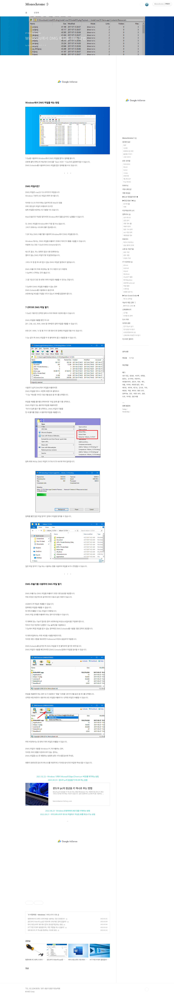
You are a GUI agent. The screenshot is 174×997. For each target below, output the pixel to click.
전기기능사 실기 (128, 326)
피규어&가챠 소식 (128, 210)
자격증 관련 (126, 323)
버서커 (137, 376)
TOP (147, 989)
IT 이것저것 (32, 914)
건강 (130, 393)
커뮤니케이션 (126, 189)
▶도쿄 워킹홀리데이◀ (130, 197)
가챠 (145, 387)
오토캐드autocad (128, 283)
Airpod (125, 271)
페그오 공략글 (127, 299)
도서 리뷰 (125, 319)
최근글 (124, 358)
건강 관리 (126, 220)
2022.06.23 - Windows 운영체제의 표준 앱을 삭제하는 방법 (67, 811)
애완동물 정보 (127, 235)
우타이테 (126, 176)
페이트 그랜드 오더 (138, 390)
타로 (138, 382)
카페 (124, 207)
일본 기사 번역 (128, 229)
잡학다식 (126, 214)
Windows (41, 914)
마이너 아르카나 (128, 242)
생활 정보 (127, 223)
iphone (125, 265)
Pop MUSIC (127, 182)
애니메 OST (127, 179)
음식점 (126, 204)
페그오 (135, 387)
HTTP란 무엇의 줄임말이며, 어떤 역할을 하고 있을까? (46, 927)
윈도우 (134, 382)
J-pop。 (126, 173)
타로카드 (125, 239)
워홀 (123, 385)
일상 (124, 145)
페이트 (124, 387)
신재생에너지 (126, 309)
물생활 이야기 (127, 154)
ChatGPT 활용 (127, 277)
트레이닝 (125, 185)
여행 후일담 (126, 193)
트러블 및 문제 (128, 316)
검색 (141, 4)
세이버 (130, 387)
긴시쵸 (141, 387)
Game (125, 170)
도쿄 (123, 396)
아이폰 (129, 396)
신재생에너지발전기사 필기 (131, 335)
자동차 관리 (127, 226)
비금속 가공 (127, 258)
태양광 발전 (135, 385)
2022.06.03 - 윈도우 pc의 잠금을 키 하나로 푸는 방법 (67, 780)
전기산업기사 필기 (129, 329)
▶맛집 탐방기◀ (129, 200)
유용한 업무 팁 (128, 292)
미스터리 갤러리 (127, 339)
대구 (142, 385)
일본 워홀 (135, 396)
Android (126, 268)
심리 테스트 (127, 217)
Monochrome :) (36, 4)
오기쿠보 (130, 379)
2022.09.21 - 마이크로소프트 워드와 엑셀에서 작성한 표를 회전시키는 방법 (67, 814)
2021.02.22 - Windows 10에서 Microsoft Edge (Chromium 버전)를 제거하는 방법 (68, 776)
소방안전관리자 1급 (129, 332)
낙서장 (125, 148)
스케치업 (126, 289)
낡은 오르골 (126, 161)
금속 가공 (126, 252)
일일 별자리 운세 (128, 245)
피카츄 (129, 385)
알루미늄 (125, 393)
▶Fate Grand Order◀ (130, 295)
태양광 (124, 390)
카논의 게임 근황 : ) (129, 302)
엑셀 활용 (126, 286)
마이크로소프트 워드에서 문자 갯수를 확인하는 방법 (45, 924)
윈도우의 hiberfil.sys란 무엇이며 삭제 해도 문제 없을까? (47, 921)
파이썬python (127, 280)
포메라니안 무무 (128, 151)
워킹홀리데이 (126, 382)
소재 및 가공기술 (128, 249)
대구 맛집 (125, 376)
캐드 (143, 382)
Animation (126, 164)
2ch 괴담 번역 (127, 232)
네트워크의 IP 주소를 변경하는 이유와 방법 (42, 930)
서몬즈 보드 (137, 393)
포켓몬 (143, 376)
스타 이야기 (127, 157)
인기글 (131, 358)
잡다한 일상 (126, 142)
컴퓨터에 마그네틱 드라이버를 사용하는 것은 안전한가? (46, 919)
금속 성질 (126, 255)
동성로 (132, 376)
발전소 (124, 379)
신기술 (125, 313)
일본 (143, 393)
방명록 (36, 12)
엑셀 (129, 390)
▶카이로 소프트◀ (129, 306)
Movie (125, 167)
